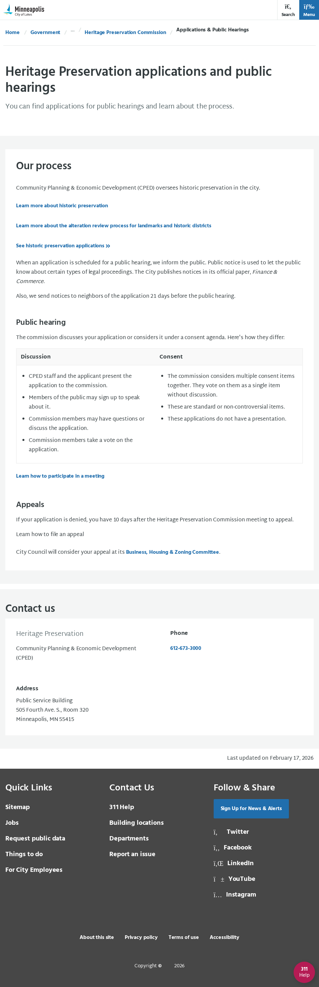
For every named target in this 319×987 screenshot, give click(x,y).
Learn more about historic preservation (62, 206)
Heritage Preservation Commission (125, 32)
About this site (97, 937)
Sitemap (17, 807)
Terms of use (184, 937)
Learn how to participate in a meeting (60, 476)
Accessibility (224, 937)
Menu (309, 10)
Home (12, 32)
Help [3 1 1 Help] (121, 807)
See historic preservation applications (60, 246)
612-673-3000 (185, 648)
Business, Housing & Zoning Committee (172, 552)
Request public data (35, 838)
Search (288, 10)
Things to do (24, 854)
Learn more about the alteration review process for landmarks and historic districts (113, 226)
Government (45, 32)
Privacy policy (141, 937)
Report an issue (132, 854)
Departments (128, 838)
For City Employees (34, 870)
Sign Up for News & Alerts (251, 808)
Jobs (11, 823)
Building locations (136, 823)
